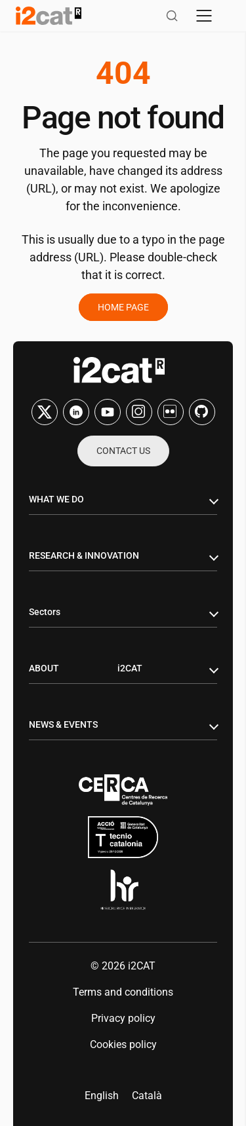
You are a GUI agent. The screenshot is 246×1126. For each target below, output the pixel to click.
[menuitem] (101, 1096)
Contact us (123, 450)
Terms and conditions (123, 992)
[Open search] (172, 16)
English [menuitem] (102, 1095)
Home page (123, 307)
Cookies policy (123, 1044)
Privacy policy (123, 1018)
